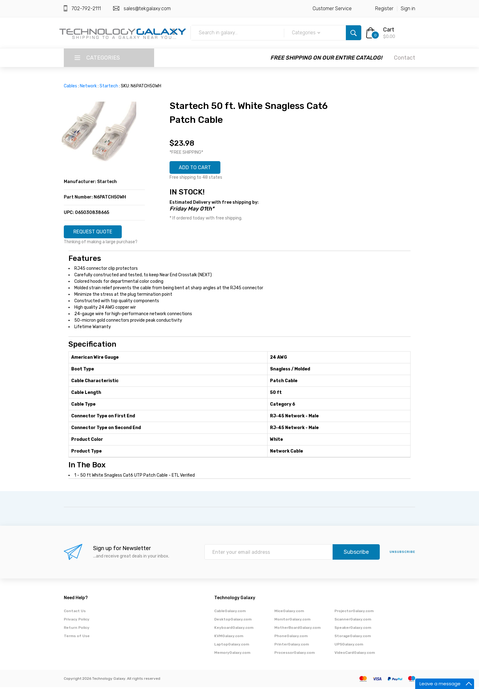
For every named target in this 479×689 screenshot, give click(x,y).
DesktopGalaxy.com (233, 621)
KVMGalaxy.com (228, 638)
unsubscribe (402, 554)
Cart (388, 29)
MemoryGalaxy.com (232, 654)
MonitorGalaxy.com (292, 621)
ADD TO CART (198, 168)
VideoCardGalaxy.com (354, 654)
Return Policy (76, 629)
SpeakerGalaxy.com (352, 629)
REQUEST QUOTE (97, 232)
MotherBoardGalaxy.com (297, 629)
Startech (109, 86)
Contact (404, 57)
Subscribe (356, 554)
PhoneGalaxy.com (291, 638)
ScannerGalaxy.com (352, 621)
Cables (70, 86)
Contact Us (75, 613)
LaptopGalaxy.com (231, 646)
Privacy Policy (76, 621)
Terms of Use (77, 638)
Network (88, 86)
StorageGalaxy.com (352, 638)
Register (384, 8)
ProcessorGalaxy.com (294, 654)
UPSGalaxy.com (348, 646)
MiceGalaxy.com (289, 613)
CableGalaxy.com (230, 613)
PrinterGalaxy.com (291, 646)
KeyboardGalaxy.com (233, 629)
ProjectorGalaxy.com (354, 613)
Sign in (408, 8)
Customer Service (332, 8)
